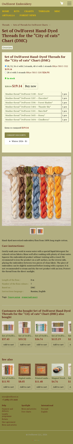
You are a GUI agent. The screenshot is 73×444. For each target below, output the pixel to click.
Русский (44, 409)
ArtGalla (8, 15)
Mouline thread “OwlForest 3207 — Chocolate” (26, 98)
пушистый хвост (30, 297)
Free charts (26, 411)
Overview (7, 47)
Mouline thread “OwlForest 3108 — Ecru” (24, 94)
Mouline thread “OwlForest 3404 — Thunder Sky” (28, 106)
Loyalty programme (7, 415)
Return (5, 419)
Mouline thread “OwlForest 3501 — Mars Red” (26, 111)
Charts (29, 11)
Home (5, 11)
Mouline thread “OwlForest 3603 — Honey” (25, 115)
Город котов (14, 297)
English (44, 411)
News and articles (9, 425)
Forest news (28, 15)
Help (4, 405)
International (47, 405)
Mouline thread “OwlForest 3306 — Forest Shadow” (29, 102)
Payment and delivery (7, 410)
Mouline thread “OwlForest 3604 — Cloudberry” (27, 119)
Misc (57, 11)
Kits (16, 11)
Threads (44, 11)
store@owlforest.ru (10, 396)
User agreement (8, 422)
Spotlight (26, 405)
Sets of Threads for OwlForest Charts (30, 24)
